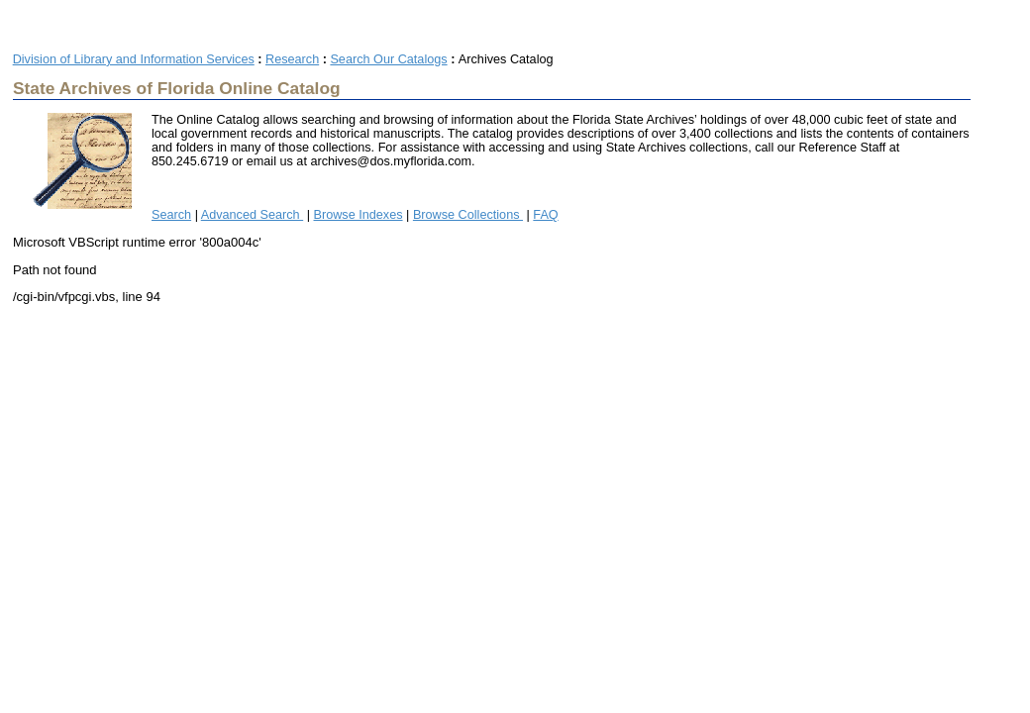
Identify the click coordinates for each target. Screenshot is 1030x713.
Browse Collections (468, 215)
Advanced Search (252, 215)
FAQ (545, 215)
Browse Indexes (358, 215)
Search (171, 215)
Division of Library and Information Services (134, 59)
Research (292, 59)
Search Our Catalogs (388, 59)
